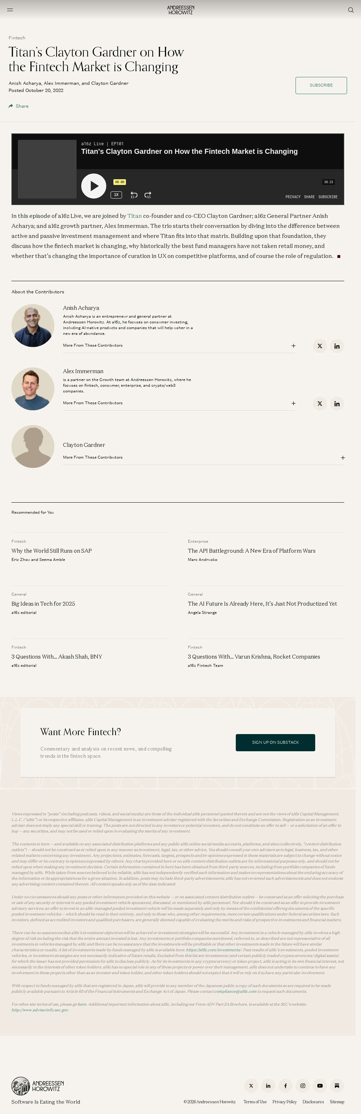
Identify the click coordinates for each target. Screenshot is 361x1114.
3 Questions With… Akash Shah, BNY (57, 656)
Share (19, 106)
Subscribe (321, 85)
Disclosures (313, 1101)
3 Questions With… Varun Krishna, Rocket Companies (254, 656)
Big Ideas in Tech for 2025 (43, 603)
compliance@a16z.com (235, 991)
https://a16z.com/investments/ (213, 949)
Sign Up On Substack (275, 742)
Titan (134, 215)
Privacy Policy (285, 1101)
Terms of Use (255, 1101)
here (82, 1004)
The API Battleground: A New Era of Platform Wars (252, 550)
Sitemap (337, 1101)
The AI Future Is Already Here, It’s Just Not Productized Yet (262, 603)
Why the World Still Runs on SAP (51, 550)
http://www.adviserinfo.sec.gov (39, 1009)
